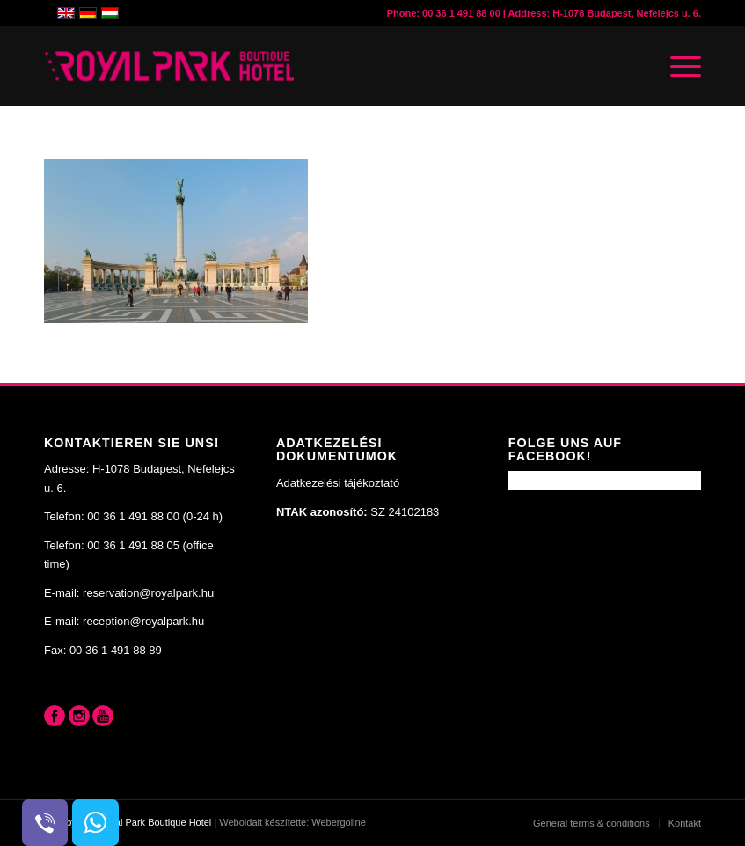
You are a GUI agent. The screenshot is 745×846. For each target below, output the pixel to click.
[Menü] (677, 66)
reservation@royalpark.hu (148, 593)
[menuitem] (591, 823)
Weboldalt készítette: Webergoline (292, 822)
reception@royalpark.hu (143, 621)
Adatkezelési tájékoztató (337, 482)
